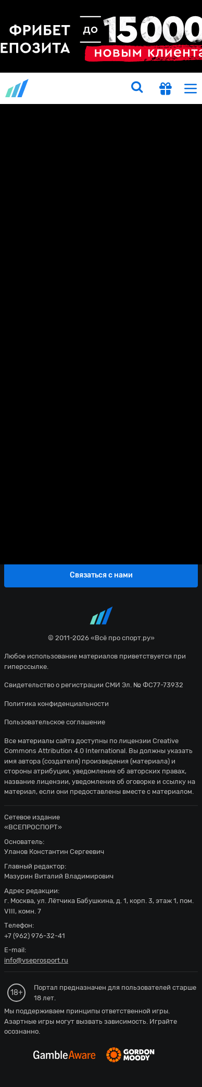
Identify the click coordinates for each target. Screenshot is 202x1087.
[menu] (190, 88)
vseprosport (17, 88)
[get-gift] (165, 90)
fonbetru (101, 543)
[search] (137, 88)
